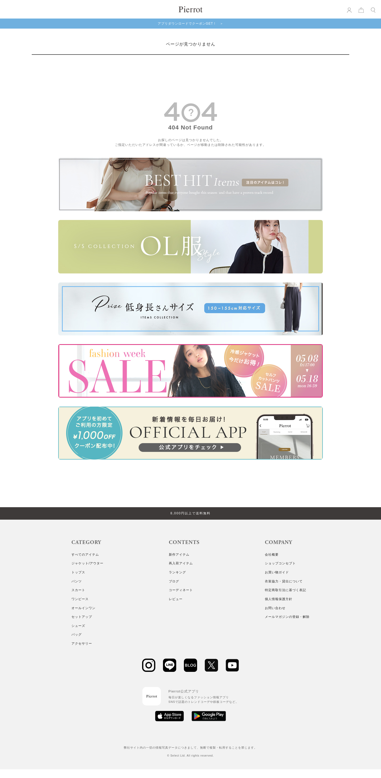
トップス (78, 572)
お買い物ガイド (277, 572)
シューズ (78, 626)
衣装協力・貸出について (284, 581)
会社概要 (272, 554)
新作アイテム (179, 554)
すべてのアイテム (85, 554)
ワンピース (80, 599)
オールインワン (83, 608)
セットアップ (81, 617)
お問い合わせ (275, 608)
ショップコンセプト (280, 563)
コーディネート (181, 590)
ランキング (177, 572)
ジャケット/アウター (87, 563)
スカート (78, 590)
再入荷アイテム (181, 563)
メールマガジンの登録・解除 (287, 617)
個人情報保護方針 (278, 599)
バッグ (76, 634)
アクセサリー (81, 643)
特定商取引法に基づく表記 (285, 590)
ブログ (174, 581)
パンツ (76, 581)
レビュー (176, 599)
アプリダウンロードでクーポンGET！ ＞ (191, 23)
